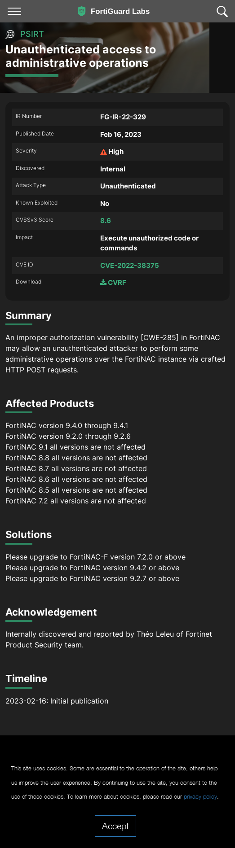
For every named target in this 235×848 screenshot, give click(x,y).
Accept (115, 825)
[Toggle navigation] (14, 11)
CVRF (113, 282)
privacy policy (200, 796)
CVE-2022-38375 (129, 265)
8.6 (105, 220)
